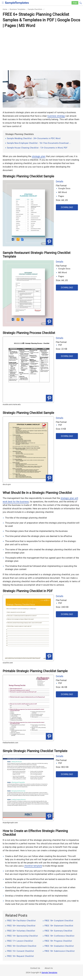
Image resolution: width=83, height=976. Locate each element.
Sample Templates (49, 972)
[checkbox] (3, 2)
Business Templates (17, 9)
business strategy (56, 116)
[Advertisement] (41, 49)
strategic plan (38, 156)
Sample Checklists (35, 9)
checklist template (33, 866)
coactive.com (8, 663)
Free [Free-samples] (75, 3)
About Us (49, 968)
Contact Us (35, 968)
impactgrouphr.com (10, 823)
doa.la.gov (7, 484)
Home (5, 9)
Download (67, 207)
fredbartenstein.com (10, 743)
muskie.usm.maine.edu (12, 404)
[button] (80, 2)
